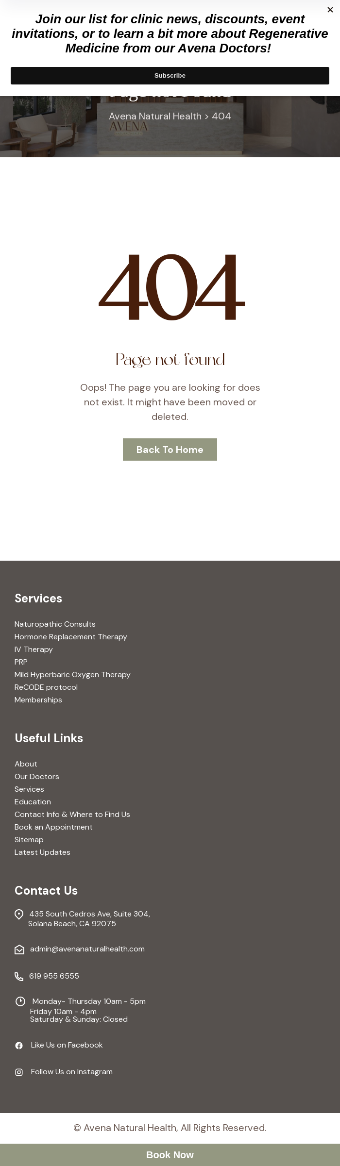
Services (29, 789)
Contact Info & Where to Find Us (72, 814)
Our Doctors (37, 777)
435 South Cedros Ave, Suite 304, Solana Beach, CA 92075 (82, 918)
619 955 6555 (47, 976)
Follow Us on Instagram (64, 1072)
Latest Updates (42, 852)
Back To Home (170, 449)
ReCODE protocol (46, 687)
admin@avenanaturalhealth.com (80, 949)
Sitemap (29, 840)
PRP (21, 662)
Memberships (38, 700)
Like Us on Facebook (59, 1045)
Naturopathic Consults (55, 624)
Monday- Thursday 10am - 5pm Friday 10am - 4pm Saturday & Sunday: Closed (80, 1009)
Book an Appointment (54, 827)
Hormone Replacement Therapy (71, 637)
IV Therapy (34, 649)
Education (33, 802)
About (26, 764)
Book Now (170, 1154)
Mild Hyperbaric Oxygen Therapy (73, 675)
